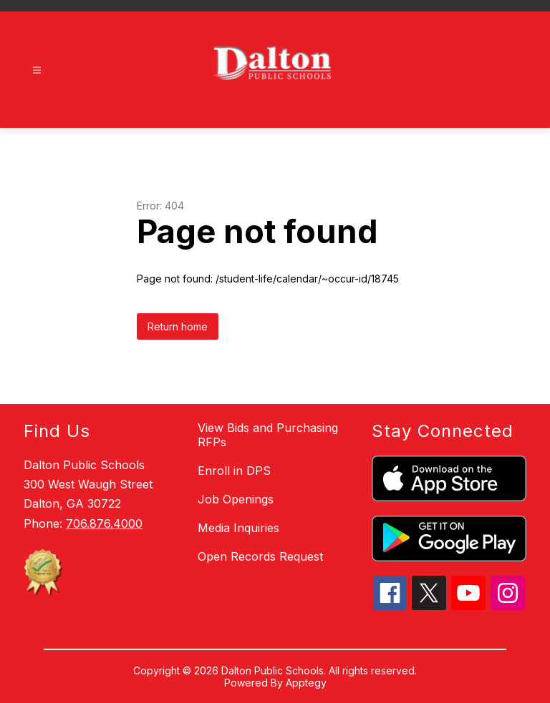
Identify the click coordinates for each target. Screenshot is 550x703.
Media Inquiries (238, 528)
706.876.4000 (104, 523)
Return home (178, 326)
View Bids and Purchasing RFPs (268, 435)
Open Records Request (260, 556)
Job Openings (236, 499)
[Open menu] (37, 70)
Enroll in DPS (234, 470)
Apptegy (306, 683)
